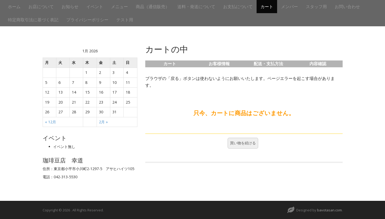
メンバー (289, 6)
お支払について (238, 6)
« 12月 (50, 121)
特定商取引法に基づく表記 (33, 20)
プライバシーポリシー (87, 20)
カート (267, 6)
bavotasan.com (329, 210)
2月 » (103, 121)
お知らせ (70, 6)
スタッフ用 (316, 6)
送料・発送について (196, 6)
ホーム (14, 6)
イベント (94, 6)
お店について (41, 6)
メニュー (119, 6)
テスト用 (124, 20)
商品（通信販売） (152, 6)
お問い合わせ (347, 6)
